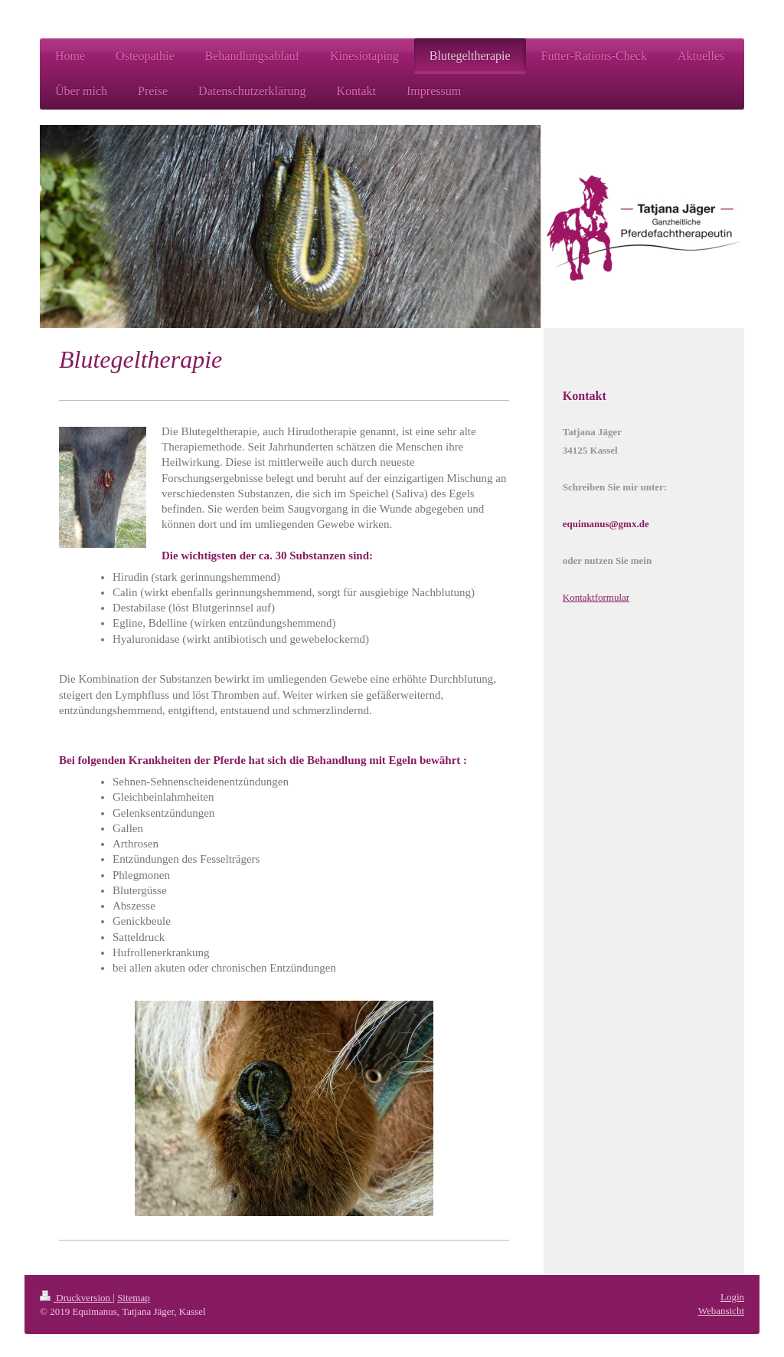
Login (732, 1297)
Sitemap (133, 1297)
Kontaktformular (596, 597)
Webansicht (721, 1310)
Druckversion (76, 1297)
